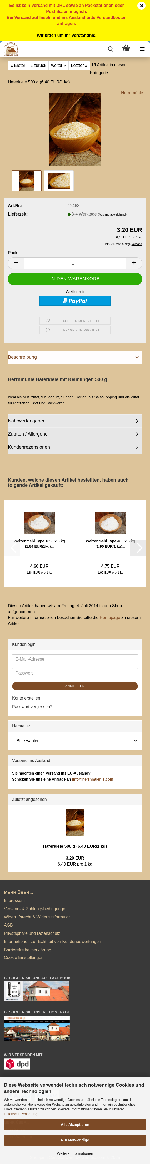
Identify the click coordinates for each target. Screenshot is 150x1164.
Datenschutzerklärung (20, 1114)
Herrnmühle (132, 93)
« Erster (18, 65)
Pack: (13, 253)
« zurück (38, 65)
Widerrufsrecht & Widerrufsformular (37, 917)
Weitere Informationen (75, 1153)
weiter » (58, 65)
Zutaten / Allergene (28, 434)
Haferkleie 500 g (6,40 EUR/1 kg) (75, 846)
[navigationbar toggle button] (142, 49)
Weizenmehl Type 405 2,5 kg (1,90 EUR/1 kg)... (110, 543)
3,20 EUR (75, 858)
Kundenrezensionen (29, 447)
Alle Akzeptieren (75, 1124)
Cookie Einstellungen (23, 957)
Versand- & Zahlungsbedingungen (36, 909)
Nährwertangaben (27, 420)
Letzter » (79, 65)
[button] (16, 263)
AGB (8, 925)
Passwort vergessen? (32, 707)
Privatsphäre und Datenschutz (32, 933)
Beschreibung (22, 357)
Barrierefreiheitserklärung (27, 950)
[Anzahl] (75, 263)
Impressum (14, 900)
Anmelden (75, 686)
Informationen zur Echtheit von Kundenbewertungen (52, 941)
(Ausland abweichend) (112, 214)
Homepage (110, 617)
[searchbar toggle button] (110, 49)
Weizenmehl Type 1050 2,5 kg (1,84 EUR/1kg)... (39, 543)
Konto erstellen (26, 698)
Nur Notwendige (75, 1140)
